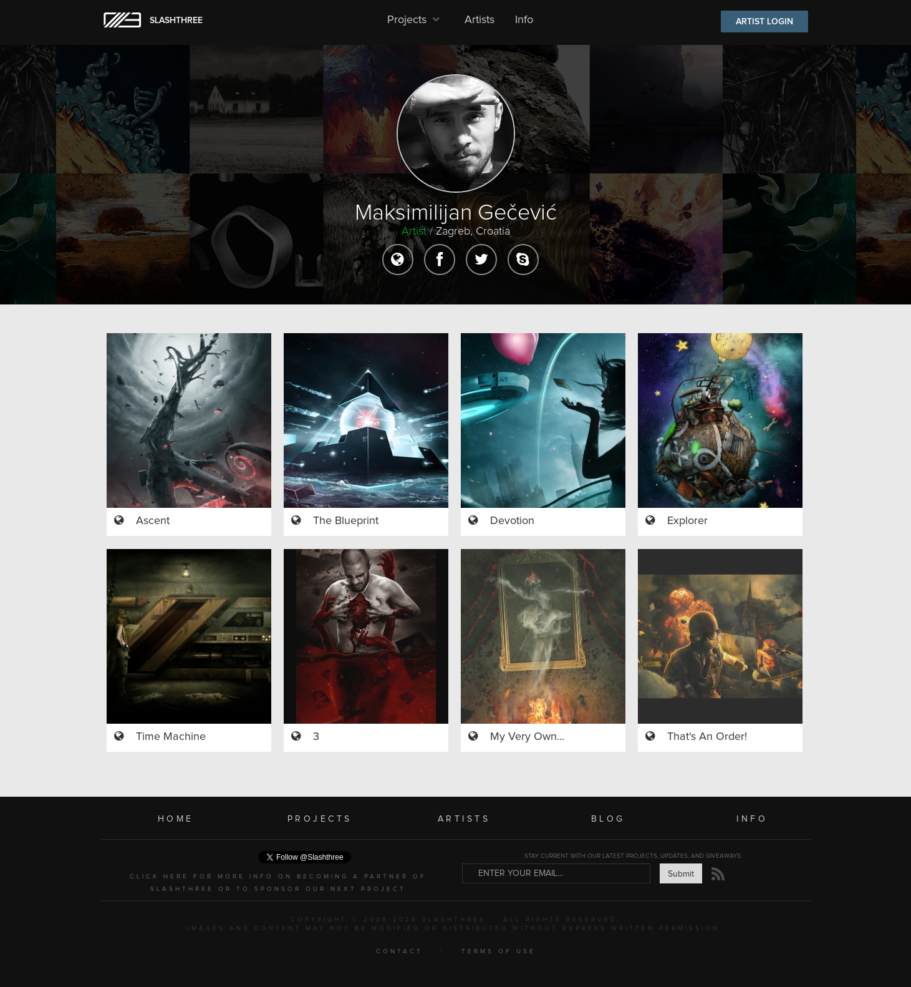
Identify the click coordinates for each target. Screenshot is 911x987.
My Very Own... (527, 736)
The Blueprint (345, 521)
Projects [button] (415, 20)
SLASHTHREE (176, 20)
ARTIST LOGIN (764, 21)
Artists (479, 20)
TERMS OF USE (498, 951)
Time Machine (171, 736)
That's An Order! (707, 736)
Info (524, 20)
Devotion (512, 521)
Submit (681, 874)
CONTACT (399, 951)
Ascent (153, 521)
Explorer (687, 521)
